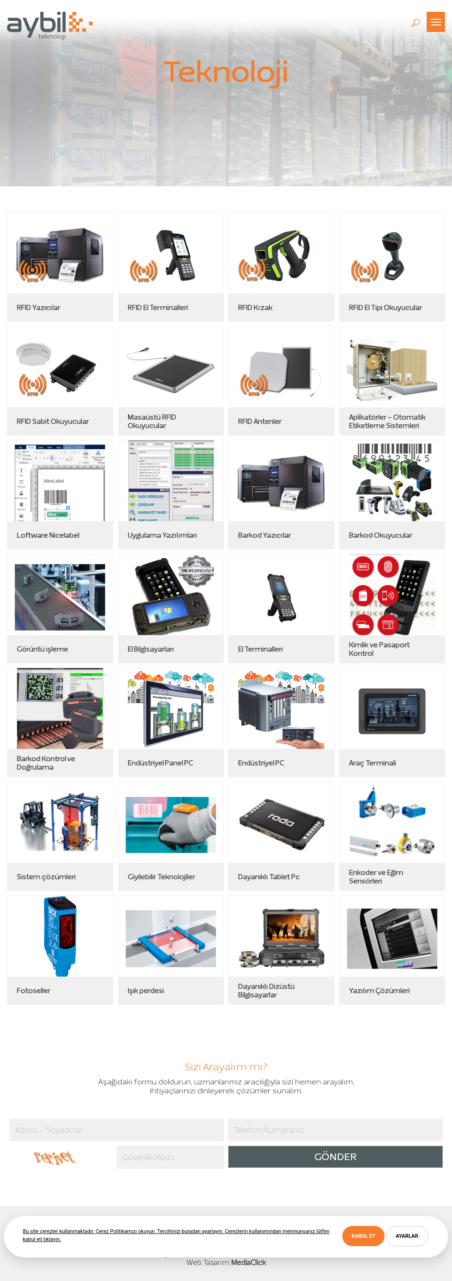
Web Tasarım (208, 1262)
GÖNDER (335, 1156)
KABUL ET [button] (363, 1236)
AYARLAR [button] (407, 1236)
